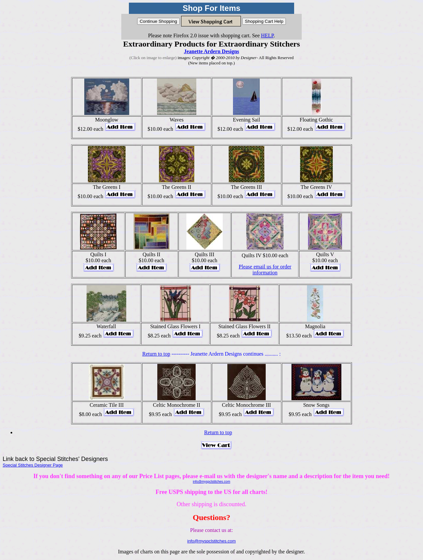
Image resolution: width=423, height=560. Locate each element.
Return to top (156, 354)
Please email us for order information (265, 269)
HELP (267, 35)
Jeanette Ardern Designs (211, 51)
